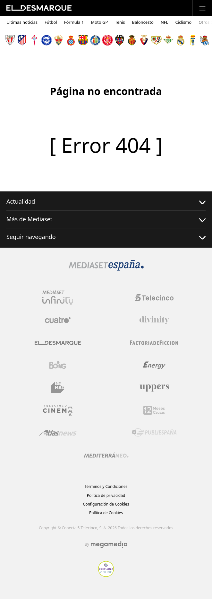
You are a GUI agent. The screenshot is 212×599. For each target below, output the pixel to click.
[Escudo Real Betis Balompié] (168, 40)
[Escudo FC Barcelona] (83, 40)
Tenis (120, 22)
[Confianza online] (106, 574)
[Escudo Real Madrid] (180, 40)
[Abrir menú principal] (202, 8)
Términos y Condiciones (106, 486)
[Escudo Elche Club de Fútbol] (58, 40)
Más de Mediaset (106, 219)
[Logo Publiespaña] (154, 433)
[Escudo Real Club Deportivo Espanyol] (70, 40)
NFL (164, 22)
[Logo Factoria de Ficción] (154, 343)
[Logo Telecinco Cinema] (57, 410)
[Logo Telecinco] (154, 298)
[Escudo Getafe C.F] (95, 40)
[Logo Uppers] (154, 388)
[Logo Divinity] (154, 320)
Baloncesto (143, 22)
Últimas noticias (22, 22)
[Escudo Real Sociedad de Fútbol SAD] (204, 40)
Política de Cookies (106, 512)
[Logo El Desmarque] (58, 343)
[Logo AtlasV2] (58, 433)
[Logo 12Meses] (154, 410)
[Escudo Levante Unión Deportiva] (119, 40)
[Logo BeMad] (57, 388)
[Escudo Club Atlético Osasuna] (144, 40)
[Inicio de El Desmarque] (39, 8)
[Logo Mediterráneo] (106, 455)
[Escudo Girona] (107, 40)
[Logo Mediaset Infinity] (57, 298)
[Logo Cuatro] (58, 320)
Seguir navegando (106, 237)
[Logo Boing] (57, 365)
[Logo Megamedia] (109, 544)
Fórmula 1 (74, 22)
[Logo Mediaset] (106, 268)
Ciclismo (183, 22)
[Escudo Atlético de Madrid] (22, 40)
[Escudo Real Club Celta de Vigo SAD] (34, 40)
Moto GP (99, 22)
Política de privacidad (106, 495)
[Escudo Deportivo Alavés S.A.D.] (46, 40)
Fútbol (51, 22)
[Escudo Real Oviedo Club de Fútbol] (192, 40)
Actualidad (106, 202)
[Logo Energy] (154, 365)
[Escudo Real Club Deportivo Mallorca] (131, 40)
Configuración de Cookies (106, 504)
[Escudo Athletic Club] (9, 40)
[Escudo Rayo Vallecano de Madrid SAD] (156, 40)
